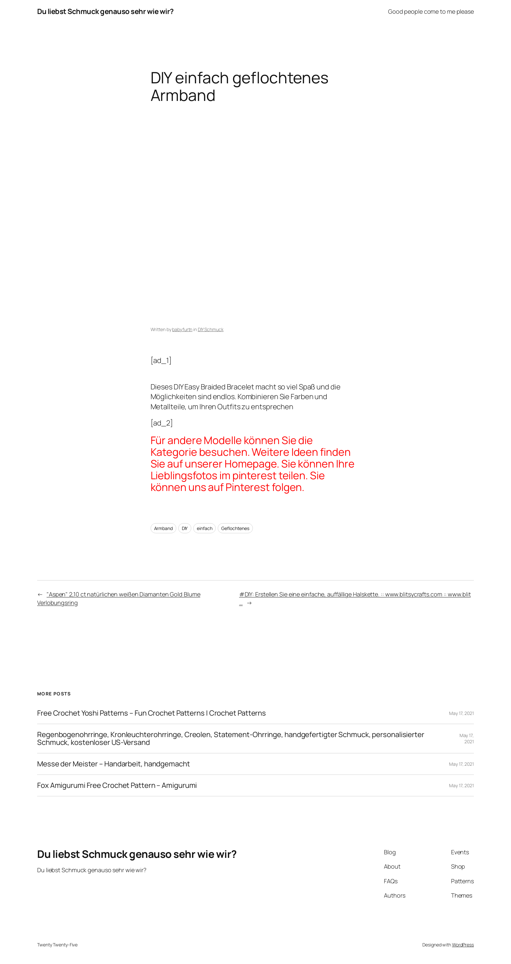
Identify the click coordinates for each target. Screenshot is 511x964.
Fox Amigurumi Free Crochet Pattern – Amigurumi (117, 785)
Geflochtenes (235, 528)
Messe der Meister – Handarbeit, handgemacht (113, 764)
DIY (185, 528)
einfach (204, 528)
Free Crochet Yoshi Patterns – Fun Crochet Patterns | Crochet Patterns (151, 713)
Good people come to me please (431, 11)
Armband (163, 528)
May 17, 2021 (461, 713)
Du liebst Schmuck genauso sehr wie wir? (105, 11)
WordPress (463, 945)
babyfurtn (182, 329)
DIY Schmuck (211, 329)
